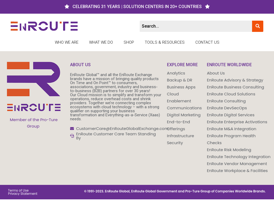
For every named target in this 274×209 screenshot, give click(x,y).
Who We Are (66, 42)
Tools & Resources (165, 42)
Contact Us (207, 42)
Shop (129, 42)
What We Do (101, 42)
